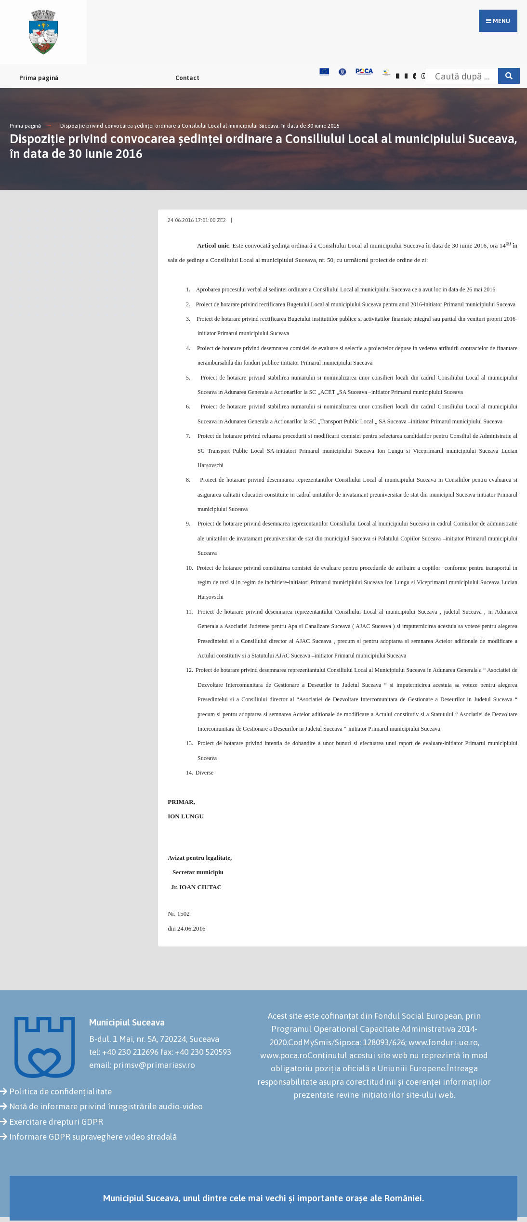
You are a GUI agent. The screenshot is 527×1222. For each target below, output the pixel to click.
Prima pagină (38, 77)
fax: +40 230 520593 (195, 1052)
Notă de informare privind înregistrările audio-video (106, 1106)
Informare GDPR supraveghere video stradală (93, 1137)
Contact (187, 77)
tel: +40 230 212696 (123, 1052)
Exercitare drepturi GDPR (56, 1122)
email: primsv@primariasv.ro (142, 1065)
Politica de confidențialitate (60, 1091)
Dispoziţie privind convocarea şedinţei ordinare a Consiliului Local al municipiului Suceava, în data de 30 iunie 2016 (199, 126)
